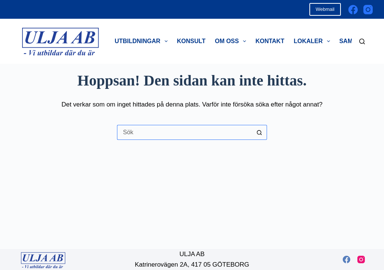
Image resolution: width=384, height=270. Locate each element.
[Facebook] (353, 9)
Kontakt (269, 41)
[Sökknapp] (259, 132)
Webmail (325, 9)
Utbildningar (143, 41)
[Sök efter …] (184, 132)
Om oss (232, 41)
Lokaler (313, 41)
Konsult (191, 41)
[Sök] (362, 41)
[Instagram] (368, 9)
